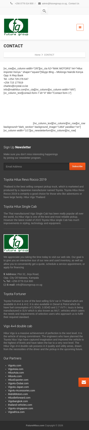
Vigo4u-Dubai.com (18, 383)
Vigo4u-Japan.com (18, 386)
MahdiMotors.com (18, 394)
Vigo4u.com (14, 365)
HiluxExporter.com (18, 379)
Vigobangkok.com (18, 401)
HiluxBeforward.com (19, 397)
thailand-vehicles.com (20, 404)
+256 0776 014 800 (21, 3)
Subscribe (77, 166)
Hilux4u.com (15, 376)
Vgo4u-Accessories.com (21, 390)
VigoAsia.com (15, 369)
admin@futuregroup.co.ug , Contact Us (58, 3)
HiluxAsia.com (16, 372)
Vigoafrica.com (16, 412)
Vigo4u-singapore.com (20, 408)
